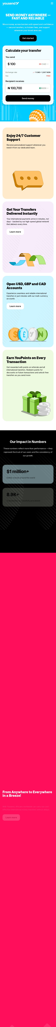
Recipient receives (15, 81)
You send (10, 57)
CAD (44, 64)
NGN (44, 88)
